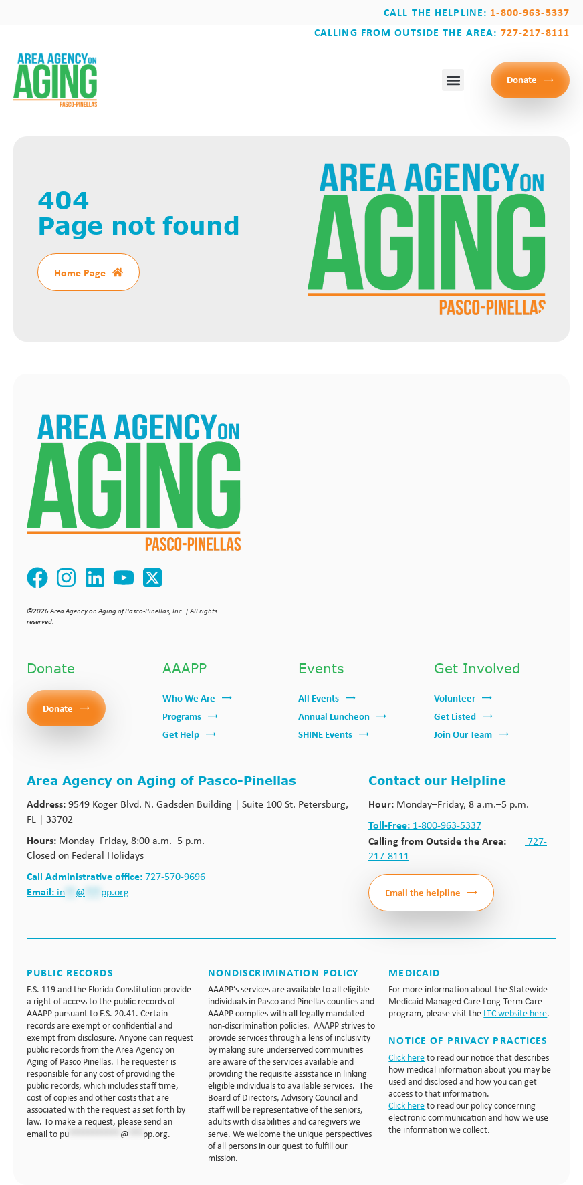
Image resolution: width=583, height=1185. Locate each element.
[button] (453, 80)
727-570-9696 (116, 876)
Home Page (80, 272)
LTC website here (515, 1013)
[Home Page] (117, 272)
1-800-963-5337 (424, 825)
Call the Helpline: (477, 12)
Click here (406, 1057)
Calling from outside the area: (442, 32)
